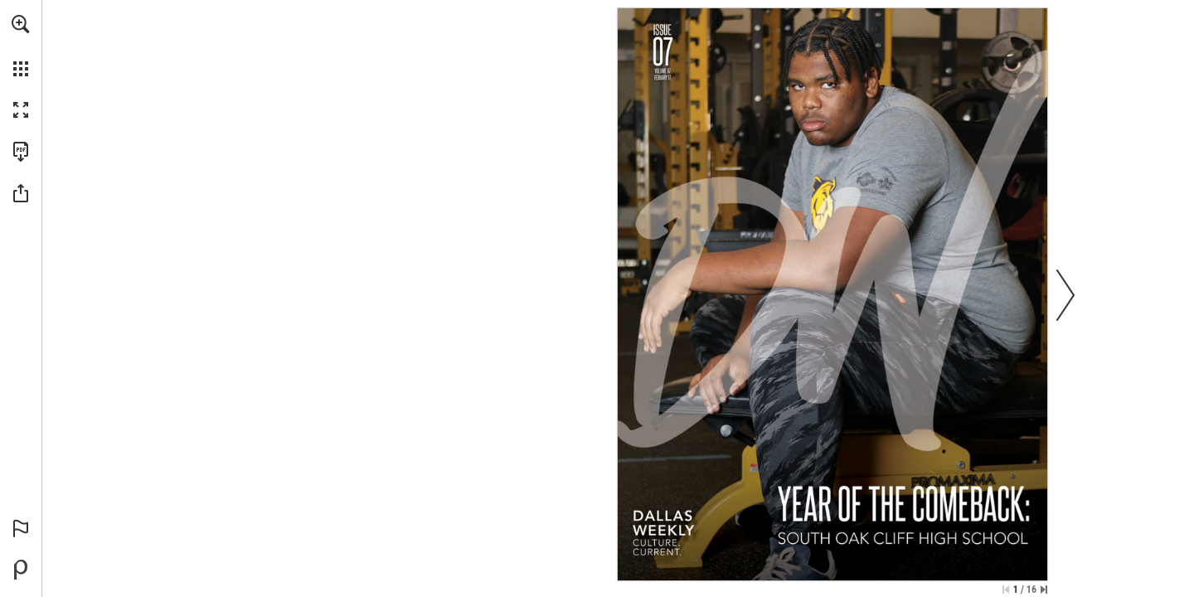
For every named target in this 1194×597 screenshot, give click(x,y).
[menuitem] (20, 45)
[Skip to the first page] (1005, 589)
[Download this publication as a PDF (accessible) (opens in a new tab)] (20, 151)
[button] (20, 24)
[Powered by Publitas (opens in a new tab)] (20, 569)
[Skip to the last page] (1044, 589)
